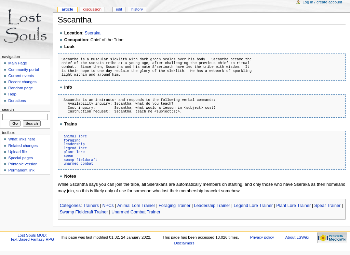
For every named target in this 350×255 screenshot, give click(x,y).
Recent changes (22, 82)
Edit (119, 9)
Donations (17, 101)
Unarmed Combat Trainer (135, 212)
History (137, 9)
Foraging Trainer (174, 205)
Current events (21, 76)
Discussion (92, 9)
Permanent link (21, 170)
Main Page (17, 63)
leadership (74, 144)
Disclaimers (184, 243)
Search (8, 109)
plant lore (74, 152)
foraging (72, 140)
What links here (21, 139)
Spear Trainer (327, 205)
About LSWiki (297, 237)
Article (67, 9)
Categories (70, 205)
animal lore (75, 136)
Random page (20, 88)
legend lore (75, 148)
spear (69, 155)
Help (12, 94)
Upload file (17, 152)
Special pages (20, 158)
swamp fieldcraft (80, 160)
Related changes (23, 146)
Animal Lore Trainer (136, 205)
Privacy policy (262, 237)
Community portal (23, 70)
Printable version (22, 164)
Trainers (91, 205)
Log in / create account (322, 2)
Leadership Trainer (212, 205)
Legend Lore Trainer (253, 205)
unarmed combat (78, 163)
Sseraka (93, 33)
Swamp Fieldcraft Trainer (84, 212)
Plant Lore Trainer (293, 205)
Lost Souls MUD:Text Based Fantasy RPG (32, 237)
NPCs (107, 205)
